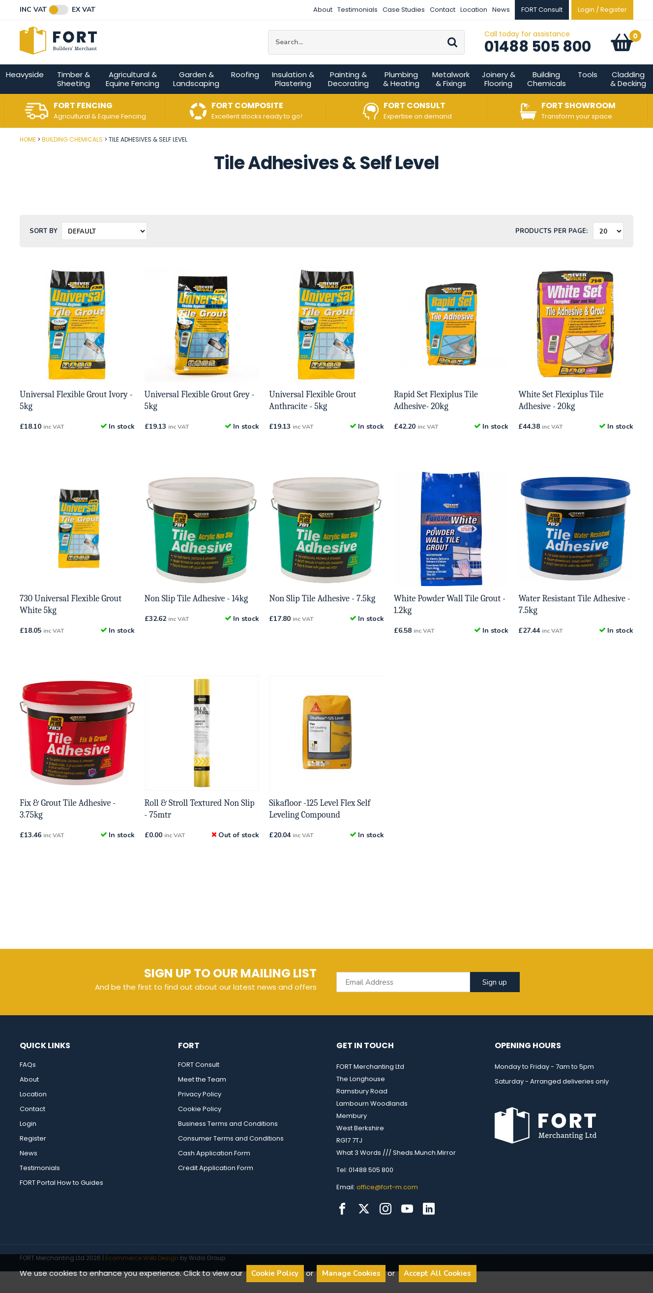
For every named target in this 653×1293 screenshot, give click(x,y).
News (501, 9)
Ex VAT (83, 9)
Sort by (44, 252)
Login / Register (602, 9)
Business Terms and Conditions (228, 1145)
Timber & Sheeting (73, 100)
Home (28, 161)
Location (473, 9)
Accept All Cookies (437, 1273)
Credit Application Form (215, 1189)
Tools (587, 96)
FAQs (28, 1086)
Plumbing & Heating (401, 100)
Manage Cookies (351, 1273)
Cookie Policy (199, 1130)
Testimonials (357, 9)
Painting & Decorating (348, 100)
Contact (442, 9)
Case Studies (404, 9)
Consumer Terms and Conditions (231, 1160)
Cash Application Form (214, 1174)
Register (33, 1160)
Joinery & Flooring (498, 100)
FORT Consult (198, 1086)
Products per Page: (551, 252)
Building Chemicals (546, 100)
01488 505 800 (537, 57)
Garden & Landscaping (196, 100)
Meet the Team (202, 1101)
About (322, 9)
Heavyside (25, 96)
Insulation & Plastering (293, 100)
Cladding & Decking (628, 100)
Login (28, 1145)
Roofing (245, 96)
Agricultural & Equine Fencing (132, 100)
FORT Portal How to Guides (61, 1204)
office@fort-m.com (387, 1208)
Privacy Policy (199, 1115)
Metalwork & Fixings (451, 100)
